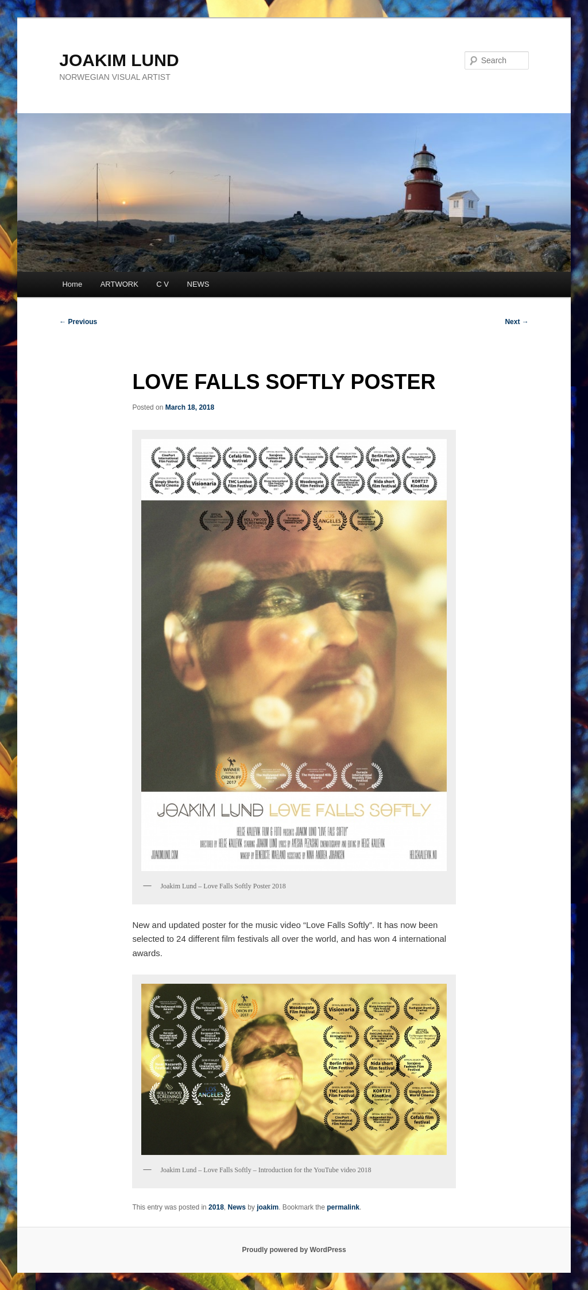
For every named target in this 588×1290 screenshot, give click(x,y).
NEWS (198, 284)
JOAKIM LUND (119, 60)
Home (72, 284)
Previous (78, 322)
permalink (343, 1207)
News (236, 1207)
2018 (216, 1207)
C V (162, 284)
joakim (267, 1207)
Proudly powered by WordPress (294, 1250)
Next (516, 322)
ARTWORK (119, 284)
